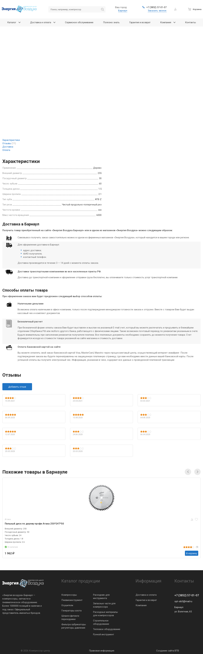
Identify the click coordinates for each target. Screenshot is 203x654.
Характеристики (11, 140)
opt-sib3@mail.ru (183, 601)
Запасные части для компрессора (104, 605)
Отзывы (9, 143)
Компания (141, 605)
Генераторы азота (71, 610)
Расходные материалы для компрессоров (105, 614)
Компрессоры (69, 594)
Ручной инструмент (103, 634)
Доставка (7, 146)
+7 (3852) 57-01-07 (186, 595)
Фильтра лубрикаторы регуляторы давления (73, 626)
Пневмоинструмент (71, 600)
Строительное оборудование (101, 622)
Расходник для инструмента (101, 596)
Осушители (67, 605)
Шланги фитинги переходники (70, 617)
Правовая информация (101, 650)
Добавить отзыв (17, 386)
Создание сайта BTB (167, 650)
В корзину (191, 553)
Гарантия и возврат (146, 600)
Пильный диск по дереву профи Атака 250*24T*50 (34, 523)
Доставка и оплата (146, 594)
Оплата (6, 150)
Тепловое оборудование (106, 629)
